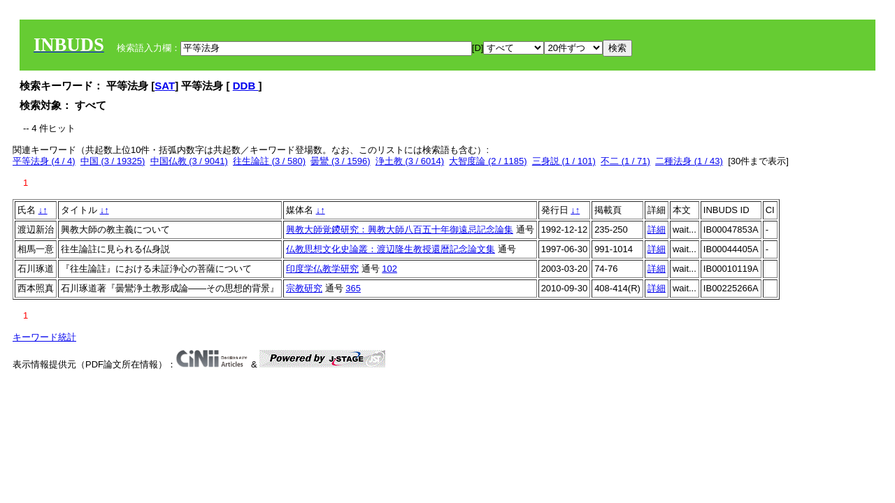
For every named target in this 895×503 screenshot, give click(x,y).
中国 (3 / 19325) (112, 161)
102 (389, 268)
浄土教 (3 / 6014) (409, 161)
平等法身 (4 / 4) (44, 161)
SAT (165, 86)
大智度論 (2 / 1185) (488, 161)
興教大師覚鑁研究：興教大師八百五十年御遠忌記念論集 (399, 229)
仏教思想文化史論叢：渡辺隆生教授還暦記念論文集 (390, 249)
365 (353, 288)
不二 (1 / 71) (625, 161)
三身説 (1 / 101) (564, 161)
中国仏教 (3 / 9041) (189, 161)
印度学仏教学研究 (322, 268)
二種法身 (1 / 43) (689, 161)
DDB (246, 86)
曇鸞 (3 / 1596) (340, 161)
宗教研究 (304, 288)
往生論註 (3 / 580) (269, 161)
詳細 (656, 229)
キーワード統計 (44, 337)
